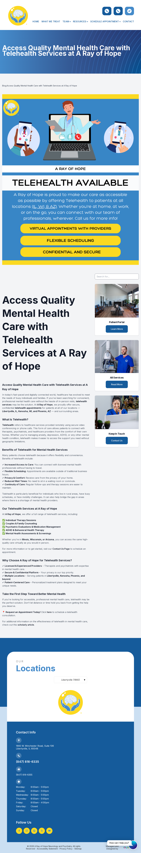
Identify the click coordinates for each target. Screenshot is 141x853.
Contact (128, 21)
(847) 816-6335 (27, 761)
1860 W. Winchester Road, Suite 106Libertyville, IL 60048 (35, 747)
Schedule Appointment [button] (105, 21)
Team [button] (67, 21)
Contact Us (116, 440)
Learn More (117, 329)
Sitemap (78, 848)
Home (35, 21)
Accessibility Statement (47, 848)
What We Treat (50, 21)
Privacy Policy (66, 848)
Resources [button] (80, 21)
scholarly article (26, 624)
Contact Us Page (61, 548)
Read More (117, 384)
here (49, 612)
